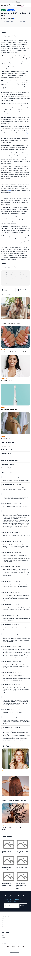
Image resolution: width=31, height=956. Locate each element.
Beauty (3, 349)
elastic (9, 190)
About (3, 935)
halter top (25, 132)
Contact (4, 937)
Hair (3, 770)
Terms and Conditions (11, 953)
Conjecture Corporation (14, 952)
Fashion (3, 321)
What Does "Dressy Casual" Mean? (10, 323)
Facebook (4, 943)
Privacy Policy (3, 953)
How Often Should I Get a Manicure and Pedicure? (15, 352)
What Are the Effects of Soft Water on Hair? (14, 773)
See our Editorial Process (7, 289)
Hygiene (3, 407)
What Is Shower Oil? (6, 438)
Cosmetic (4, 378)
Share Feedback (22, 290)
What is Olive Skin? (6, 380)
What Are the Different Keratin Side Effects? (14, 800)
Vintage (4, 929)
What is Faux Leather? (22, 867)
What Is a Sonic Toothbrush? (9, 409)
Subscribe (23, 905)
